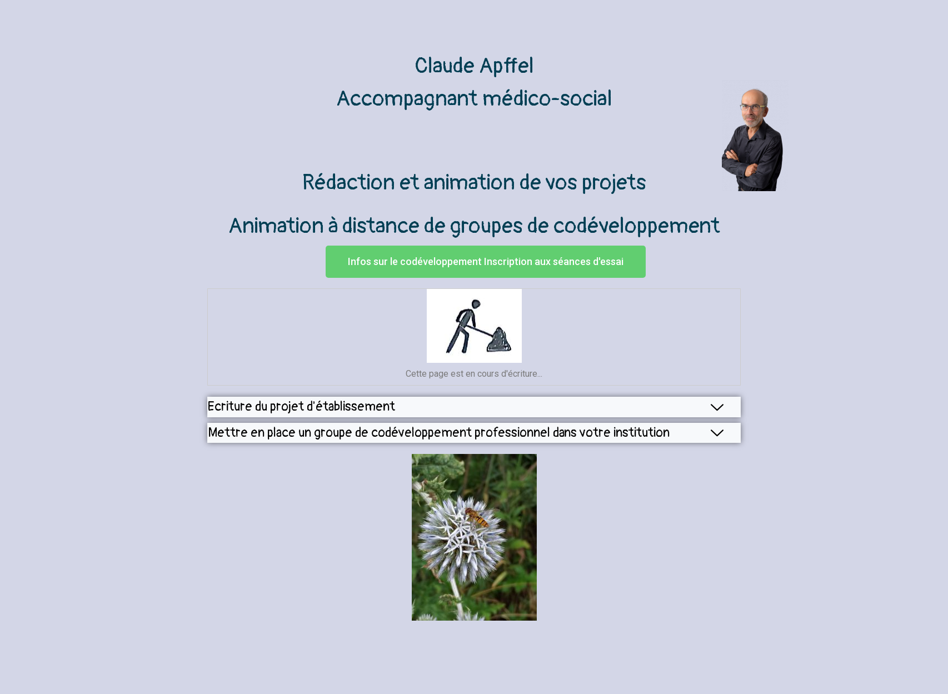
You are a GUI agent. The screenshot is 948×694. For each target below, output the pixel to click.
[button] (486, 262)
